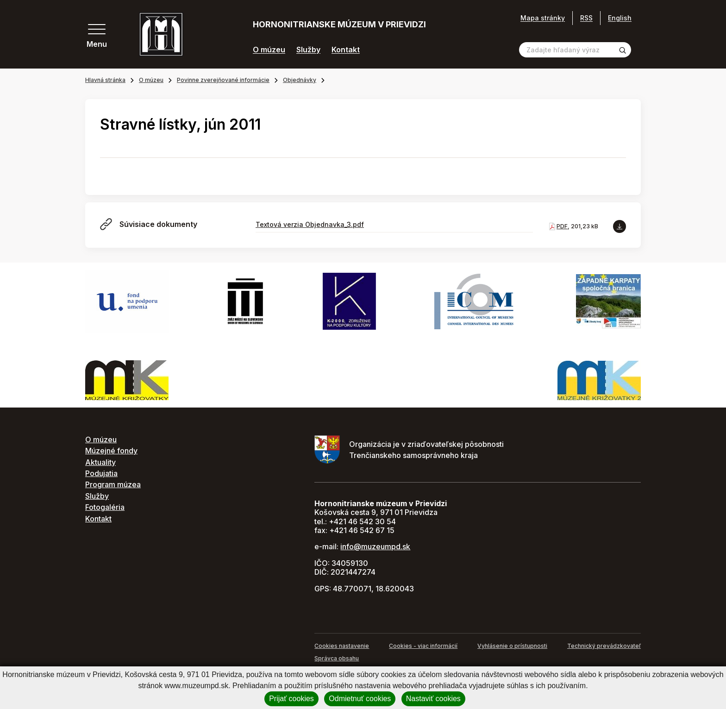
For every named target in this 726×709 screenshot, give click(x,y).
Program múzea (113, 484)
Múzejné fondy (111, 450)
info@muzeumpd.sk (375, 546)
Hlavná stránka (105, 79)
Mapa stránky (542, 18)
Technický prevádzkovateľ (604, 645)
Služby (308, 49)
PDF (562, 226)
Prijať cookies (291, 699)
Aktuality (100, 462)
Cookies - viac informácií (423, 645)
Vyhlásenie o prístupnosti (512, 645)
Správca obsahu (336, 658)
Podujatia (101, 473)
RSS (586, 18)
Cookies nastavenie (341, 645)
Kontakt (346, 49)
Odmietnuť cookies (360, 699)
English (620, 18)
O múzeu (269, 49)
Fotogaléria (105, 507)
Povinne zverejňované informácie (223, 79)
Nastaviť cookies (433, 699)
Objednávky (299, 79)
